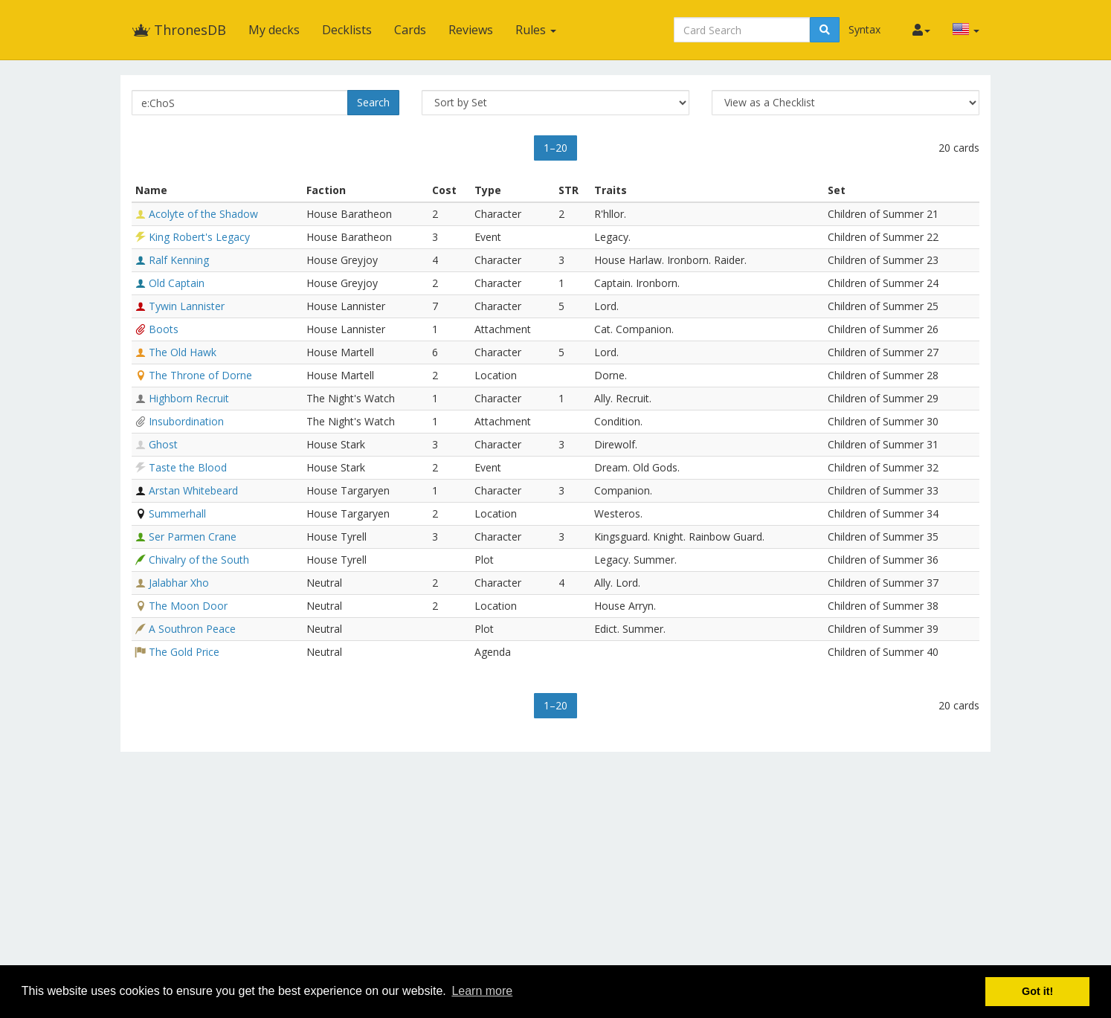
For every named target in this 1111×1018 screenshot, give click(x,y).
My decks (274, 30)
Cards (410, 30)
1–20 (555, 148)
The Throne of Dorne (200, 375)
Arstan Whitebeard (193, 490)
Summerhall (177, 513)
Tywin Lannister (187, 306)
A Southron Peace (192, 629)
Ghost (163, 444)
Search (373, 102)
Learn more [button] (481, 991)
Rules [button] (535, 30)
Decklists (347, 30)
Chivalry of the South (199, 560)
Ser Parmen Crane (192, 536)
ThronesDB (179, 30)
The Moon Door (188, 606)
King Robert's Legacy (199, 237)
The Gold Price (184, 652)
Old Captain (177, 283)
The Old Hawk (182, 352)
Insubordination (186, 421)
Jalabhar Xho (179, 583)
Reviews (470, 30)
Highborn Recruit (189, 398)
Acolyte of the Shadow (203, 214)
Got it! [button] (1037, 991)
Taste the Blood (188, 467)
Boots (163, 329)
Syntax (864, 29)
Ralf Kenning (179, 260)
